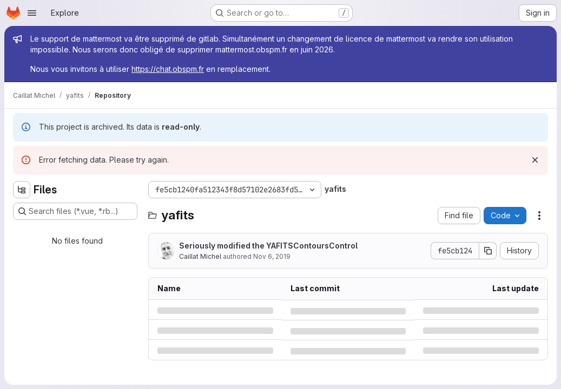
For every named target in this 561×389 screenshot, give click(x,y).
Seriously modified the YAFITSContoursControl (268, 245)
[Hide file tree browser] (21, 189)
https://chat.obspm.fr (167, 68)
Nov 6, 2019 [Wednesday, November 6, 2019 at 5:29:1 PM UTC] (272, 256)
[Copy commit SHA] (488, 250)
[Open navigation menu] (32, 13)
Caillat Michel (200, 256)
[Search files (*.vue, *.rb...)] (75, 211)
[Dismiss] (535, 159)
